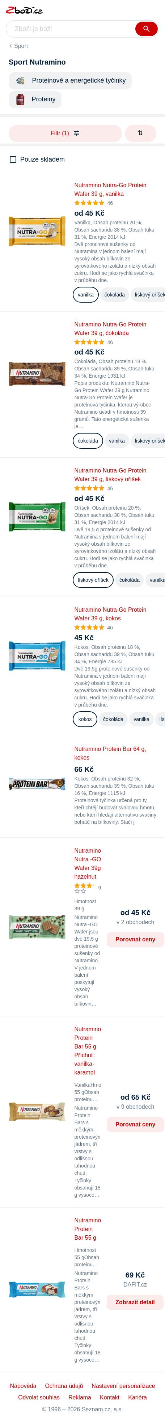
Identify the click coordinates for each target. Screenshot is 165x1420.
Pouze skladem (42, 159)
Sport (21, 46)
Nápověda (23, 1386)
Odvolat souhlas (39, 1397)
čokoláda (115, 295)
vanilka (86, 295)
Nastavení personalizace (123, 1386)
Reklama (79, 1397)
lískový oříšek (93, 580)
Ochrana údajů (64, 1386)
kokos (85, 719)
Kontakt (109, 1397)
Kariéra (137, 1397)
